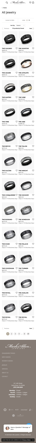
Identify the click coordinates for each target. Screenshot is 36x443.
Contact (5, 376)
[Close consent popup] (33, 440)
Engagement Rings (8, 353)
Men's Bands (6, 357)
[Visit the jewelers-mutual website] (24, 409)
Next (30, 28)
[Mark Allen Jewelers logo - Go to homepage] (18, 2)
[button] (7, 2)
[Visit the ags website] (20, 415)
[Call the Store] (18, 387)
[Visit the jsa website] (13, 415)
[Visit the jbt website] (17, 409)
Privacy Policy (26, 440)
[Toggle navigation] (3, 2)
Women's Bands (7, 361)
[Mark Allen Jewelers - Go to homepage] (18, 346)
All (28, 334)
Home (5, 8)
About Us (5, 373)
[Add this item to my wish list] (16, 48)
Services (5, 369)
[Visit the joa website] (31, 409)
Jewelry (4, 365)
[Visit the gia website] (11, 409)
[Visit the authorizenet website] (5, 409)
